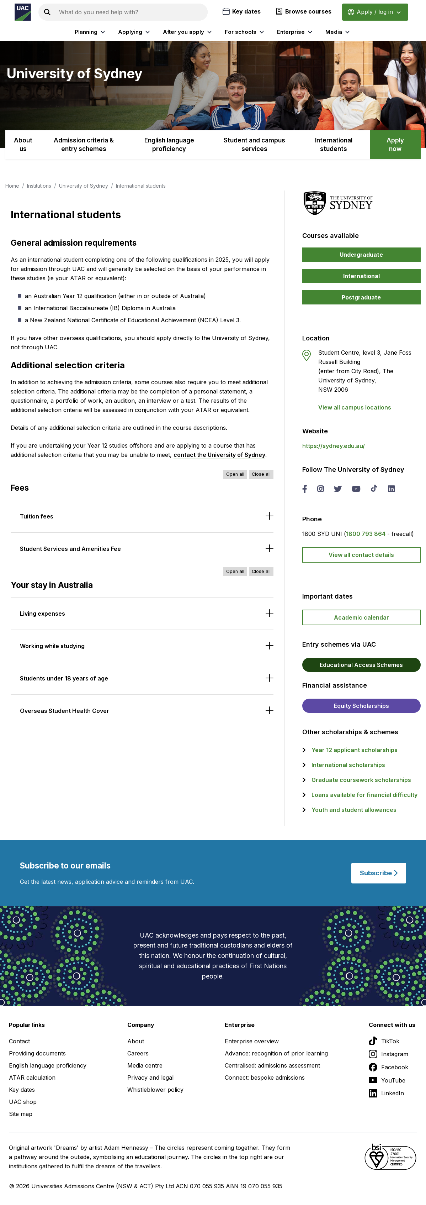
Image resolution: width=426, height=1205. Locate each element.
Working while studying (52, 646)
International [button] (361, 276)
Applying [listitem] (135, 32)
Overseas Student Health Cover (64, 710)
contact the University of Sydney (219, 454)
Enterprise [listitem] (295, 32)
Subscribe (379, 873)
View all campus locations (354, 407)
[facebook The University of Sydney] (304, 489)
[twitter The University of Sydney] (337, 489)
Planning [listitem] (91, 32)
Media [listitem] (338, 32)
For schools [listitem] (245, 32)
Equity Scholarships (361, 705)
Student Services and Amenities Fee (70, 548)
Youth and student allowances (353, 809)
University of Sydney (83, 186)
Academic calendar (361, 617)
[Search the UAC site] (132, 12)
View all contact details (361, 554)
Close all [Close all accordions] (261, 474)
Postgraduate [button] (361, 297)
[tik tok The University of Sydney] (374, 489)
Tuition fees (36, 516)
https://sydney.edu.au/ (333, 445)
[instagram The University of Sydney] (320, 489)
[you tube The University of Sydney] (356, 489)
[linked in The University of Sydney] (391, 489)
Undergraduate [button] (361, 254)
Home (12, 186)
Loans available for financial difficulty (364, 794)
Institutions (39, 186)
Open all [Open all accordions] (235, 474)
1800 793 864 (365, 533)
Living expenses (42, 613)
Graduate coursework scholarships (361, 779)
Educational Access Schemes (361, 664)
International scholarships (348, 764)
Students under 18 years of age (64, 678)
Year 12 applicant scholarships (354, 749)
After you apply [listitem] (188, 32)
